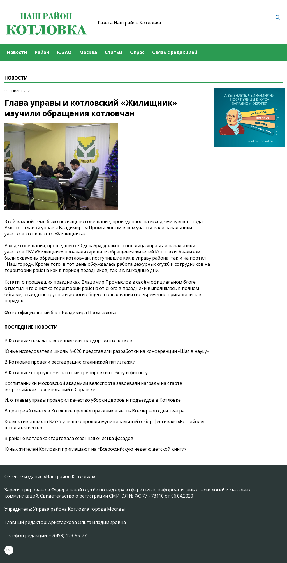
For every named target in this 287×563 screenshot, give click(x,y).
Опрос (137, 52)
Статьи (113, 52)
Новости (17, 52)
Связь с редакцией (174, 52)
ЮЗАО (64, 52)
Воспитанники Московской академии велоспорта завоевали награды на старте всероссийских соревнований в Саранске (93, 386)
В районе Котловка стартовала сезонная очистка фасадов (68, 438)
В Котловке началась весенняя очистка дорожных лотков (68, 340)
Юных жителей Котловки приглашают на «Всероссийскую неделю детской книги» (95, 449)
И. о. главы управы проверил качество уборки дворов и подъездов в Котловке (92, 400)
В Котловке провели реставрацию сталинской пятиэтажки (69, 362)
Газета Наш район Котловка (129, 23)
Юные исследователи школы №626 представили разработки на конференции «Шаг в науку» (106, 351)
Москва (88, 52)
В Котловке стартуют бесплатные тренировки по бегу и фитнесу (76, 372)
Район (42, 52)
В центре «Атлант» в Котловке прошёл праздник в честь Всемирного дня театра (94, 411)
